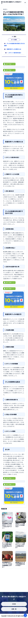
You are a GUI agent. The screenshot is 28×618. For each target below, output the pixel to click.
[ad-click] (14, 68)
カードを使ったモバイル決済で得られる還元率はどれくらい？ (7, 547)
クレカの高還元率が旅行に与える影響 (14, 44)
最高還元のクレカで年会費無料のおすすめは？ (20, 565)
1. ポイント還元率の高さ (14, 53)
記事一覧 (14, 609)
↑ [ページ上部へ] (25, 615)
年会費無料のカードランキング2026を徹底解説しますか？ (7, 566)
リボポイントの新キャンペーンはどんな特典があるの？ (20, 547)
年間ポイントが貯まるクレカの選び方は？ (20, 527)
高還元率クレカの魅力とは (14, 49)
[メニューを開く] (25, 2)
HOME (14, 604)
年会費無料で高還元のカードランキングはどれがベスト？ (7, 528)
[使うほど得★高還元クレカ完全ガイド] (11, 2)
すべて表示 (14, 39)
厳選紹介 (5, 9)
